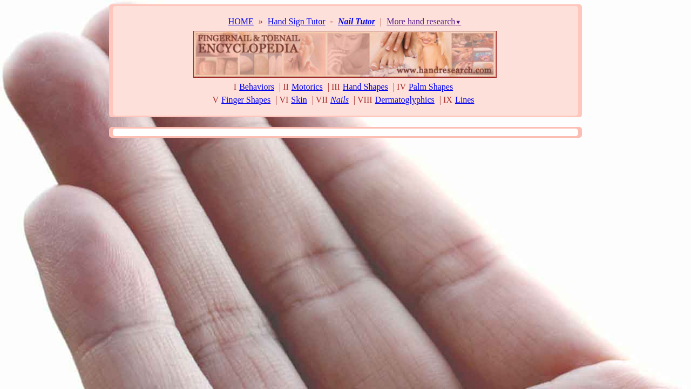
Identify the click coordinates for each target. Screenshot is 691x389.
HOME (241, 21)
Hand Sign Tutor (297, 21)
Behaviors (256, 86)
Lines (465, 99)
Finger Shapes (245, 99)
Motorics (307, 86)
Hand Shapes (365, 86)
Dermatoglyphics (405, 99)
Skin (299, 99)
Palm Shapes (431, 86)
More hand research (424, 21)
